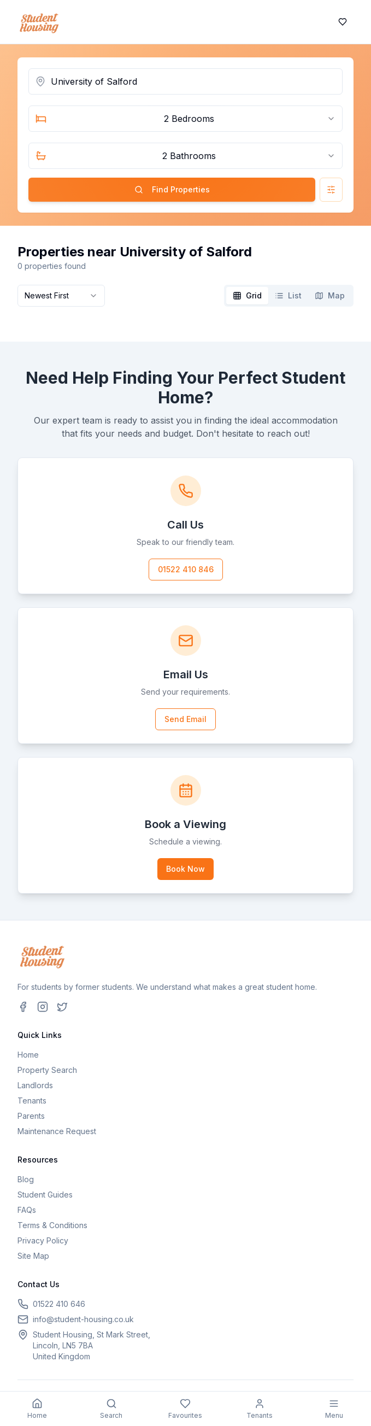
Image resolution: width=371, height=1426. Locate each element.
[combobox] (185, 118)
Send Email (185, 719)
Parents (31, 1115)
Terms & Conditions (52, 1225)
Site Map (33, 1255)
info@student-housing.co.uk (83, 1319)
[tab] (247, 295)
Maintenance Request (56, 1131)
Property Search (47, 1070)
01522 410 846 (186, 569)
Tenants (31, 1100)
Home (28, 1054)
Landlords (35, 1085)
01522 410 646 (59, 1303)
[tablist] (289, 296)
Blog (25, 1179)
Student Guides (45, 1194)
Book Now (185, 868)
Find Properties (172, 189)
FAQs (26, 1209)
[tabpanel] (185, 319)
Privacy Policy (42, 1240)
